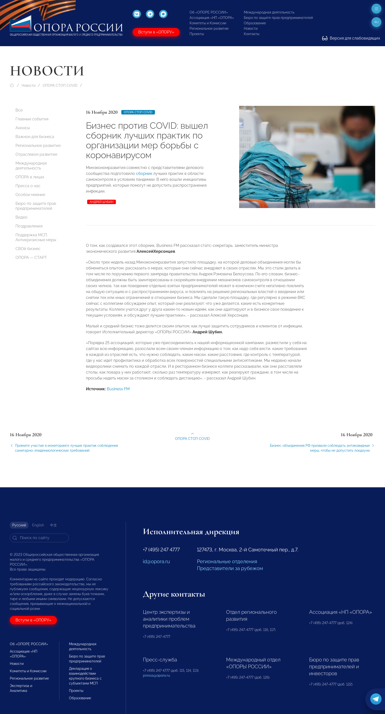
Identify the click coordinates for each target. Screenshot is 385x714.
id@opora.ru (156, 561)
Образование (255, 23)
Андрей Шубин (101, 202)
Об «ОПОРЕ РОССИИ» (209, 12)
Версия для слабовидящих (351, 38)
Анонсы (22, 128)
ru (376, 22)
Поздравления (28, 226)
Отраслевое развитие (36, 154)
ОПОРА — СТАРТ (31, 257)
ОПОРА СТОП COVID (60, 85)
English (38, 525)
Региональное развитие (209, 28)
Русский (19, 525)
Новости (251, 28)
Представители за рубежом (230, 568)
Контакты (251, 34)
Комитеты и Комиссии (208, 23)
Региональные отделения (227, 561)
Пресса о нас (28, 185)
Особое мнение (30, 194)
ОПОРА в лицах (29, 177)
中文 (53, 525)
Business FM (118, 393)
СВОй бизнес (28, 248)
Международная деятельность (269, 12)
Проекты (197, 34)
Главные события (31, 119)
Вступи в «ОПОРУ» (156, 32)
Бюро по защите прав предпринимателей (278, 18)
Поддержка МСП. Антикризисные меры (35, 237)
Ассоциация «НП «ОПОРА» (212, 18)
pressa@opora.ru (156, 675)
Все (19, 110)
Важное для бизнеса (34, 136)
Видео (21, 217)
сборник (144, 173)
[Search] (39, 537)
